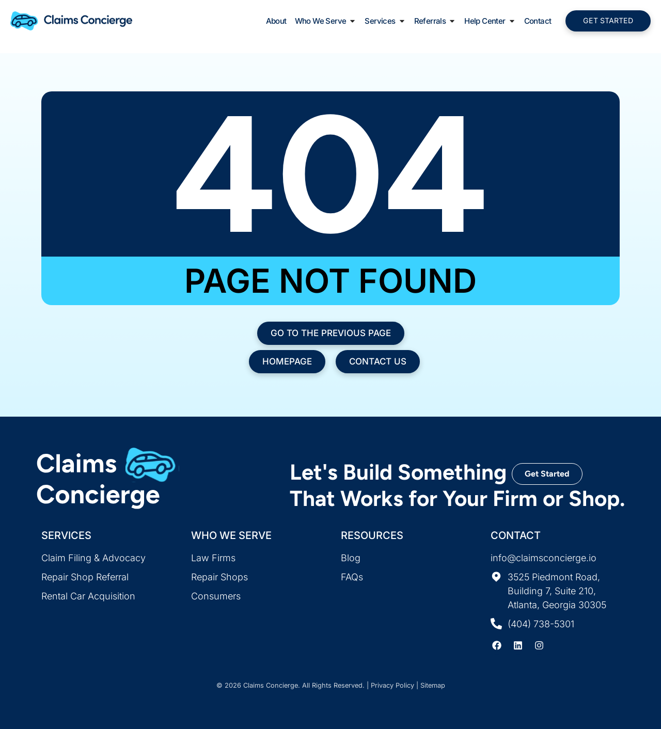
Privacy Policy (392, 685)
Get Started (547, 474)
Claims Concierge (270, 685)
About (276, 21)
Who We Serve (326, 21)
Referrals (435, 21)
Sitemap (432, 685)
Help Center (489, 21)
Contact (538, 21)
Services (385, 21)
